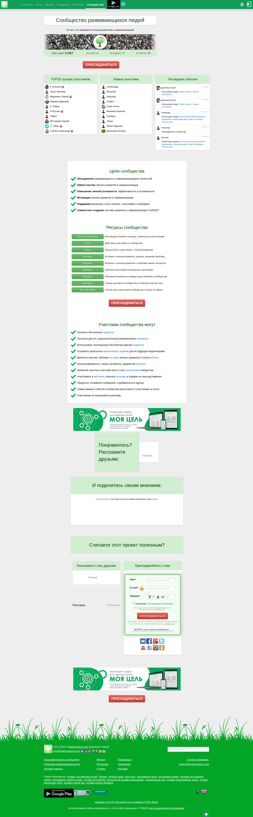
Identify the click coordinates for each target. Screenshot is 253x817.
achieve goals (116, 776)
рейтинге (99, 376)
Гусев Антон (110, 106)
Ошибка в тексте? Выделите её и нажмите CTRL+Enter (126, 802)
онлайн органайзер (94, 779)
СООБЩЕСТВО (95, 5)
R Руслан (52, 111)
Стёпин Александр (57, 131)
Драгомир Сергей (166, 88)
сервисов (138, 345)
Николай (108, 96)
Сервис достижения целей (82, 776)
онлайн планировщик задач (182, 779)
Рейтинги (87, 269)
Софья (107, 101)
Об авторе (102, 764)
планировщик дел (155, 779)
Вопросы (87, 263)
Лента (88, 243)
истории (114, 357)
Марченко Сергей (57, 96)
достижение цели (147, 776)
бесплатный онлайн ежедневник (125, 779)
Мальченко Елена (113, 131)
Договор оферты (53, 768)
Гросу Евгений (55, 91)
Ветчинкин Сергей (57, 121)
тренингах (142, 338)
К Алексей (53, 86)
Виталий (108, 91)
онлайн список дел (74, 782)
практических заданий (116, 351)
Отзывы (101, 768)
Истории (87, 256)
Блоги (88, 249)
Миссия (101, 759)
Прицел (103, 776)
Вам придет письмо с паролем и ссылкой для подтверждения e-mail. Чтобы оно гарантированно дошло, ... (152, 623)
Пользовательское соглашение (61, 759)
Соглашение (153, 603)
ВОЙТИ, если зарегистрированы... (152, 629)
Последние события (182, 79)
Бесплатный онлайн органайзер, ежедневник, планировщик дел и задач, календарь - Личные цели (184, 119)
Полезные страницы (87, 236)
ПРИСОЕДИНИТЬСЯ (101, 64)
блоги (155, 357)
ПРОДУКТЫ (63, 5)
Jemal (107, 121)
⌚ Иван (52, 126)
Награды (87, 276)
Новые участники (126, 79)
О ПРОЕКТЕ (26, 5)
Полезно (147, 455)
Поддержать (125, 759)
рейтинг (155, 499)
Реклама (123, 768)
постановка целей (168, 776)
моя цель (130, 776)
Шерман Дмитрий (57, 101)
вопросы (141, 363)
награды (121, 376)
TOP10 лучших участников (70, 79)
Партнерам (124, 764)
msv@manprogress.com (66, 751)
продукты (108, 332)
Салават (108, 116)
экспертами (132, 370)
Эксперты (88, 283)
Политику (168, 603)
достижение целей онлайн (67, 779)
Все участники (87, 289)
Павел (51, 116)
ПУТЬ (39, 5)
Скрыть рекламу (113, 605)
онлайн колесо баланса (99, 782)
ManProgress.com (78, 746)
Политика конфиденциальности (62, 764)
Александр (109, 86)
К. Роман (52, 106)
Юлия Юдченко (112, 126)
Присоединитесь (102, 499)
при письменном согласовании (166, 808)
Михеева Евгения (113, 111)
